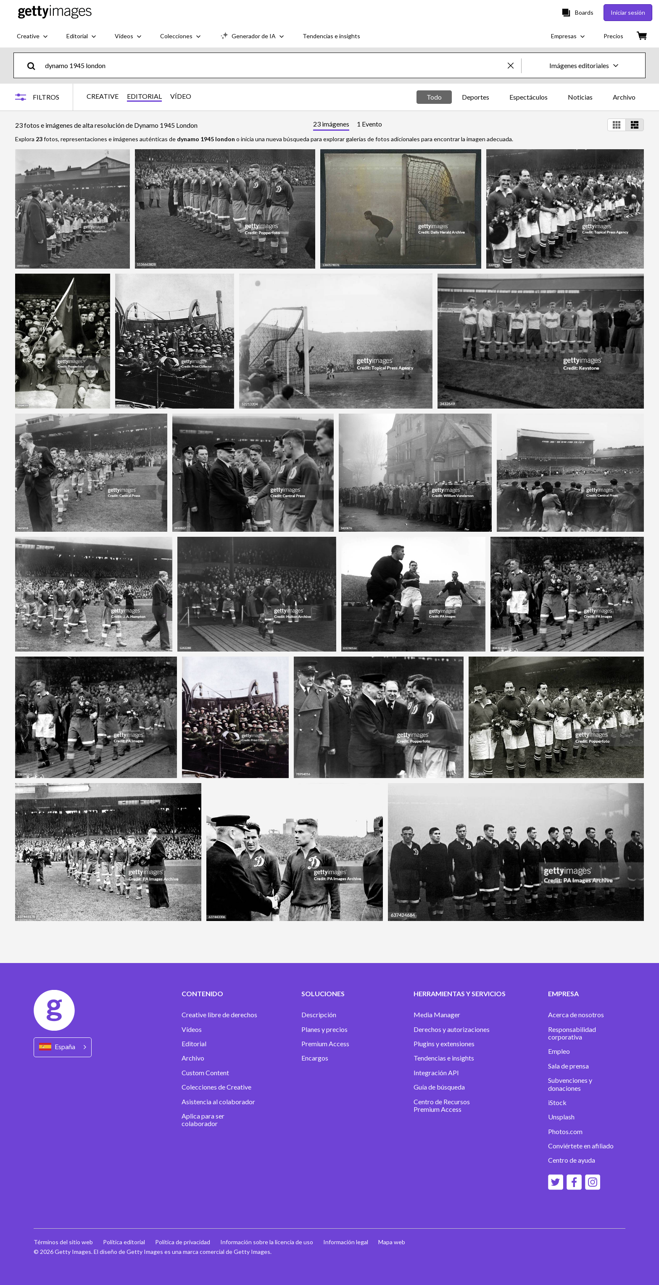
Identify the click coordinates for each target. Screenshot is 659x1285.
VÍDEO (180, 96)
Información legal (345, 1241)
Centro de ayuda (571, 1160)
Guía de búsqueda (439, 1087)
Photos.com (565, 1131)
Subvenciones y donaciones (570, 1084)
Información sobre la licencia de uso (266, 1241)
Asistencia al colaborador (218, 1102)
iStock (557, 1102)
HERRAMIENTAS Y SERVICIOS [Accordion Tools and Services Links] (460, 993)
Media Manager (437, 1015)
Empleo (559, 1051)
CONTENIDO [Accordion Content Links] (202, 993)
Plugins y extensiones (444, 1044)
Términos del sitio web (63, 1241)
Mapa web (391, 1241)
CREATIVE (103, 96)
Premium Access (325, 1044)
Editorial (194, 1044)
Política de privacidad (182, 1241)
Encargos (314, 1058)
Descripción (318, 1015)
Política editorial (124, 1241)
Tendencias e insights (444, 1058)
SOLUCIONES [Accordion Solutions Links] (323, 993)
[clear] (514, 65)
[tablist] (347, 125)
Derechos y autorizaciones (452, 1029)
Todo (434, 97)
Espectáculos (528, 97)
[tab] (331, 125)
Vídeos (192, 1029)
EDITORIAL (144, 96)
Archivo (624, 97)
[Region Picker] (63, 1047)
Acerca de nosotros (576, 1015)
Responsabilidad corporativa (572, 1033)
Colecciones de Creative (216, 1087)
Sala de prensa (568, 1066)
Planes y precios (324, 1029)
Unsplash (561, 1117)
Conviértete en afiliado (581, 1146)
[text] (275, 65)
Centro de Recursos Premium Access (442, 1105)
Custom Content (205, 1073)
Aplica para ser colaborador (203, 1119)
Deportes (475, 97)
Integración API (436, 1073)
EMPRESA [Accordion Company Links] (563, 993)
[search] (34, 65)
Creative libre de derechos (219, 1015)
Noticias (580, 97)
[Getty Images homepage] (55, 12)
